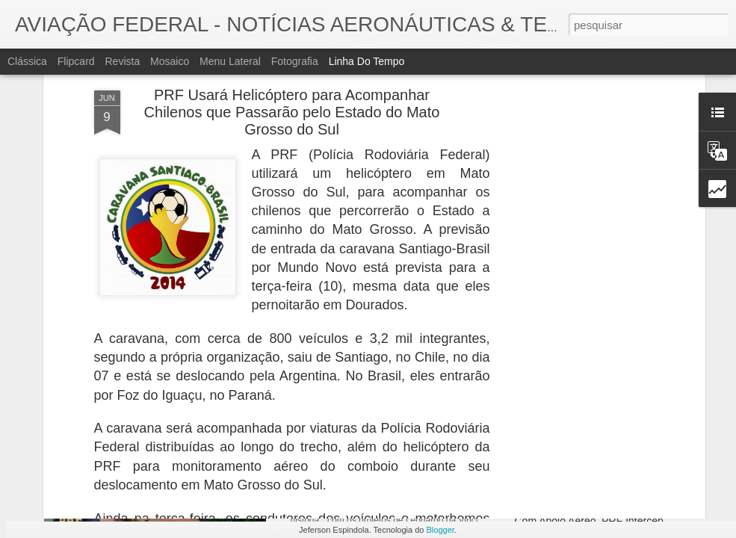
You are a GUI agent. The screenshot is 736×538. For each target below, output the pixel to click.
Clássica (27, 61)
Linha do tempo (367, 61)
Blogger (440, 529)
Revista (122, 61)
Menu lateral (230, 61)
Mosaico (169, 61)
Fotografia (294, 61)
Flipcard (76, 61)
